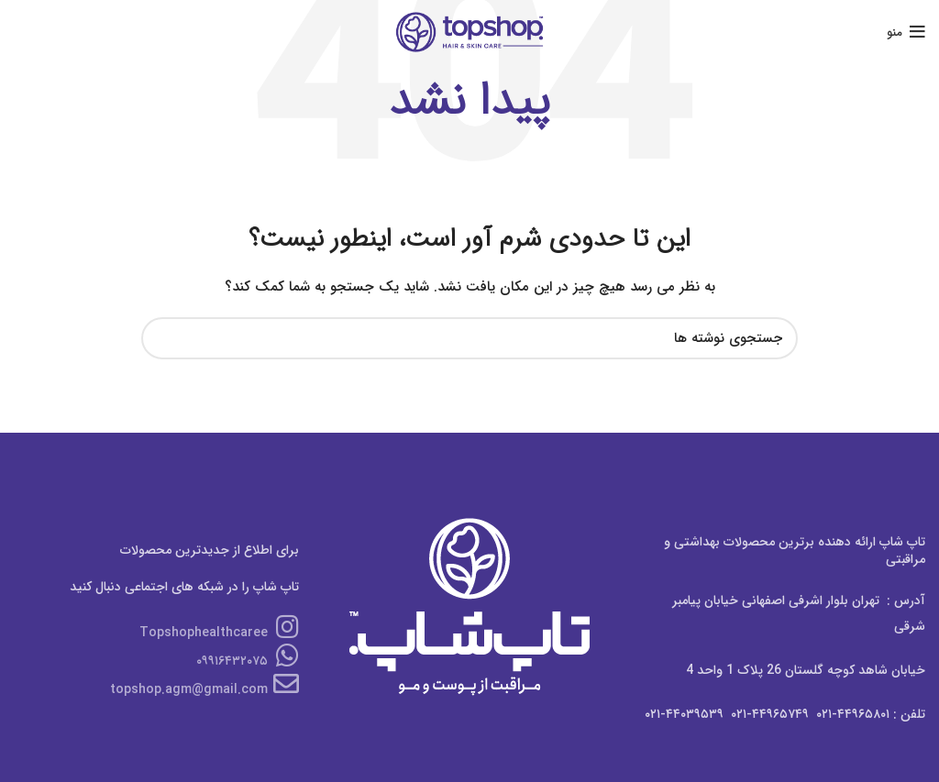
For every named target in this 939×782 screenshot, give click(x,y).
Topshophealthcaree (219, 632)
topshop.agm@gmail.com (204, 689)
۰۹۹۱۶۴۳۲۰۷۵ (247, 661)
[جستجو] (469, 338)
